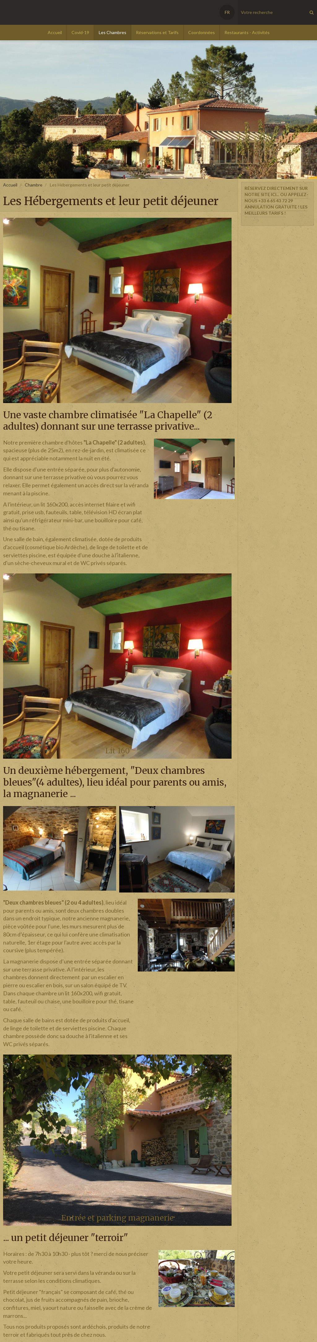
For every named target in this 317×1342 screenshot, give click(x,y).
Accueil (55, 32)
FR (227, 12)
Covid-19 (80, 32)
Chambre (33, 184)
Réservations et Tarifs (157, 32)
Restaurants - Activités (247, 32)
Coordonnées (201, 32)
